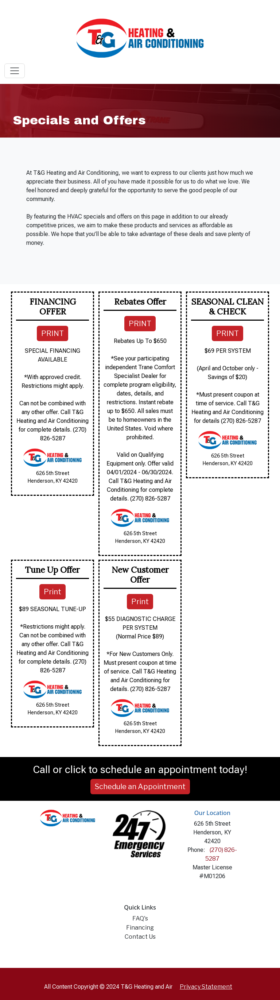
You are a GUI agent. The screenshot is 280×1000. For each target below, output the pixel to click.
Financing (140, 927)
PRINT (52, 333)
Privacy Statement (206, 986)
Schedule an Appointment (140, 786)
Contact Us (140, 936)
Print (52, 591)
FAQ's (140, 918)
